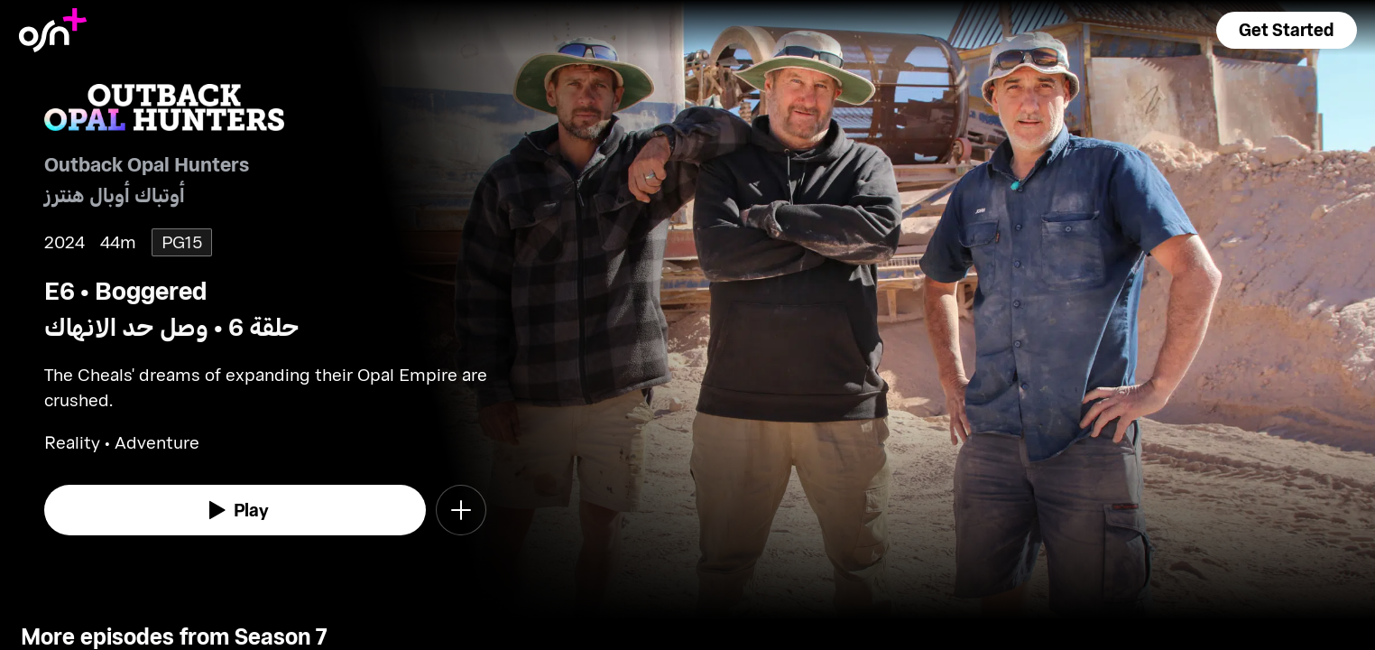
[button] (1286, 30)
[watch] (235, 510)
